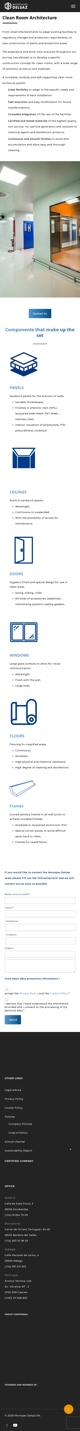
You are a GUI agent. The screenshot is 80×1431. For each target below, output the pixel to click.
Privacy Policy (28, 993)
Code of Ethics (18, 1132)
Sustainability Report (18, 1150)
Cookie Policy (59, 993)
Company (40, 938)
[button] (73, 6)
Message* (40, 964)
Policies (10, 1116)
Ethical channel (15, 1141)
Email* (40, 911)
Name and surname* (40, 898)
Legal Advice (13, 1090)
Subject (40, 952)
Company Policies (20, 1123)
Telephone (40, 925)
